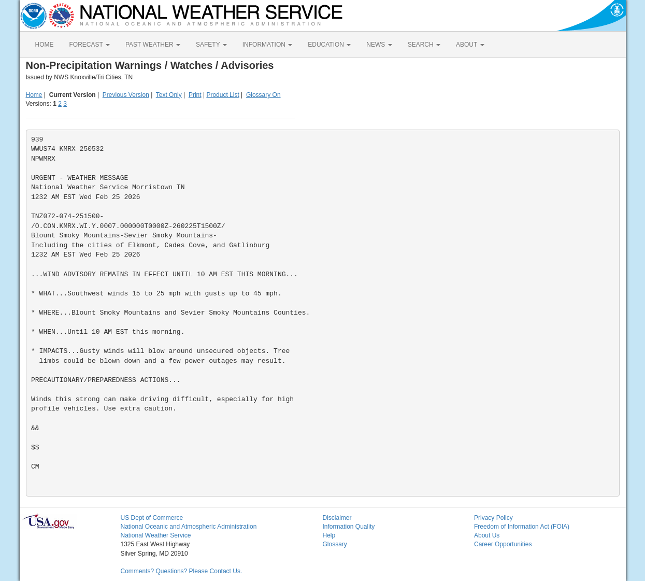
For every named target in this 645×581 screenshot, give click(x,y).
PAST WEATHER (152, 44)
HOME (44, 44)
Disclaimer (337, 517)
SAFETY (211, 44)
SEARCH (424, 44)
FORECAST (89, 44)
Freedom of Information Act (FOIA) (521, 526)
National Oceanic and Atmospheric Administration (189, 526)
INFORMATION (267, 44)
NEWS (379, 44)
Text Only (169, 94)
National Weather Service (156, 535)
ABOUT (470, 44)
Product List (222, 94)
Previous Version (126, 94)
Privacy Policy (493, 517)
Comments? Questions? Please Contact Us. (181, 571)
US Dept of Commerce (152, 517)
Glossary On (263, 94)
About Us (486, 535)
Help (329, 535)
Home (34, 94)
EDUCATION (329, 44)
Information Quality (349, 526)
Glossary (335, 544)
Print (195, 94)
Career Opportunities (503, 544)
